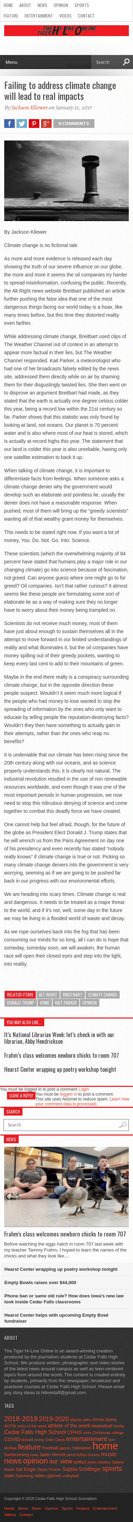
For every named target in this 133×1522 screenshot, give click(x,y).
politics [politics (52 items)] (79, 1462)
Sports (81, 5)
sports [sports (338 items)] (112, 1468)
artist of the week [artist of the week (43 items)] (32, 1426)
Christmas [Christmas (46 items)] (102, 1433)
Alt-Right (48, 994)
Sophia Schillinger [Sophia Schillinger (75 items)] (81, 1469)
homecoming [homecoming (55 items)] (16, 1454)
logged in (68, 1094)
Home (8, 5)
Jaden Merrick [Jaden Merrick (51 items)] (52, 1454)
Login (84, 1089)
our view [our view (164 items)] (60, 1461)
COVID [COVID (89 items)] (12, 1439)
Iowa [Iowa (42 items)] (34, 1455)
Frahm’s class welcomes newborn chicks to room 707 (61, 1055)
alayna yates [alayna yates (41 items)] (80, 1420)
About (25, 5)
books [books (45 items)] (119, 1426)
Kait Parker (66, 1003)
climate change (102, 994)
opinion (89, 1003)
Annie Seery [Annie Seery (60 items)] (105, 1419)
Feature (11, 16)
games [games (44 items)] (65, 1448)
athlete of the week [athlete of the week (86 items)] (69, 1425)
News (42, 5)
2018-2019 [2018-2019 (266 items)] (21, 1418)
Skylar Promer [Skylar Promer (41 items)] (49, 1469)
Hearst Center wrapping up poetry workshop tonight (60, 1069)
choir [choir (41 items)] (87, 1433)
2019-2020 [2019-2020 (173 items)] (54, 1418)
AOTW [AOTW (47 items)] (10, 1426)
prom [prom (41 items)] (91, 1462)
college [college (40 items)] (118, 1433)
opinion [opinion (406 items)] (35, 1460)
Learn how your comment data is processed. (82, 1101)
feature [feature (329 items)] (29, 1447)
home (44, 1003)
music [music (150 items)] (109, 1454)
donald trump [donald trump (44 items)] (32, 1440)
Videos (65, 16)
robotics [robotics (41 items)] (104, 1462)
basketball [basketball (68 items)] (102, 1425)
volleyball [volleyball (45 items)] (70, 1476)
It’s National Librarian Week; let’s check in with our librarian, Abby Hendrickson (59, 1037)
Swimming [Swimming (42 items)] (24, 1476)
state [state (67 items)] (9, 1475)
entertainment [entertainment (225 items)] (86, 1438)
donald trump (20, 1003)
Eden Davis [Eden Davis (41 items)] (55, 1440)
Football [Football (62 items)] (50, 1448)
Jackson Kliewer (29, 107)
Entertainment (39, 16)
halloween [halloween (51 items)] (81, 1448)
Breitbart (72, 994)
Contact (86, 16)
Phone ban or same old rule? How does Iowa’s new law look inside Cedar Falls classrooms (64, 1298)
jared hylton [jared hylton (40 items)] (76, 1455)
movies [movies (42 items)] (93, 1455)
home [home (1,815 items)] (105, 1446)
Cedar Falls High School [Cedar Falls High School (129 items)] (35, 1432)
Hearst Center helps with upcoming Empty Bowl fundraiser (56, 1318)
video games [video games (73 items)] (47, 1475)
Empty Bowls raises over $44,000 (41, 1282)
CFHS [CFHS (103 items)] (74, 1432)
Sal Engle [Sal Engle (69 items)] (26, 1469)
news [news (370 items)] (13, 1461)
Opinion (61, 5)
